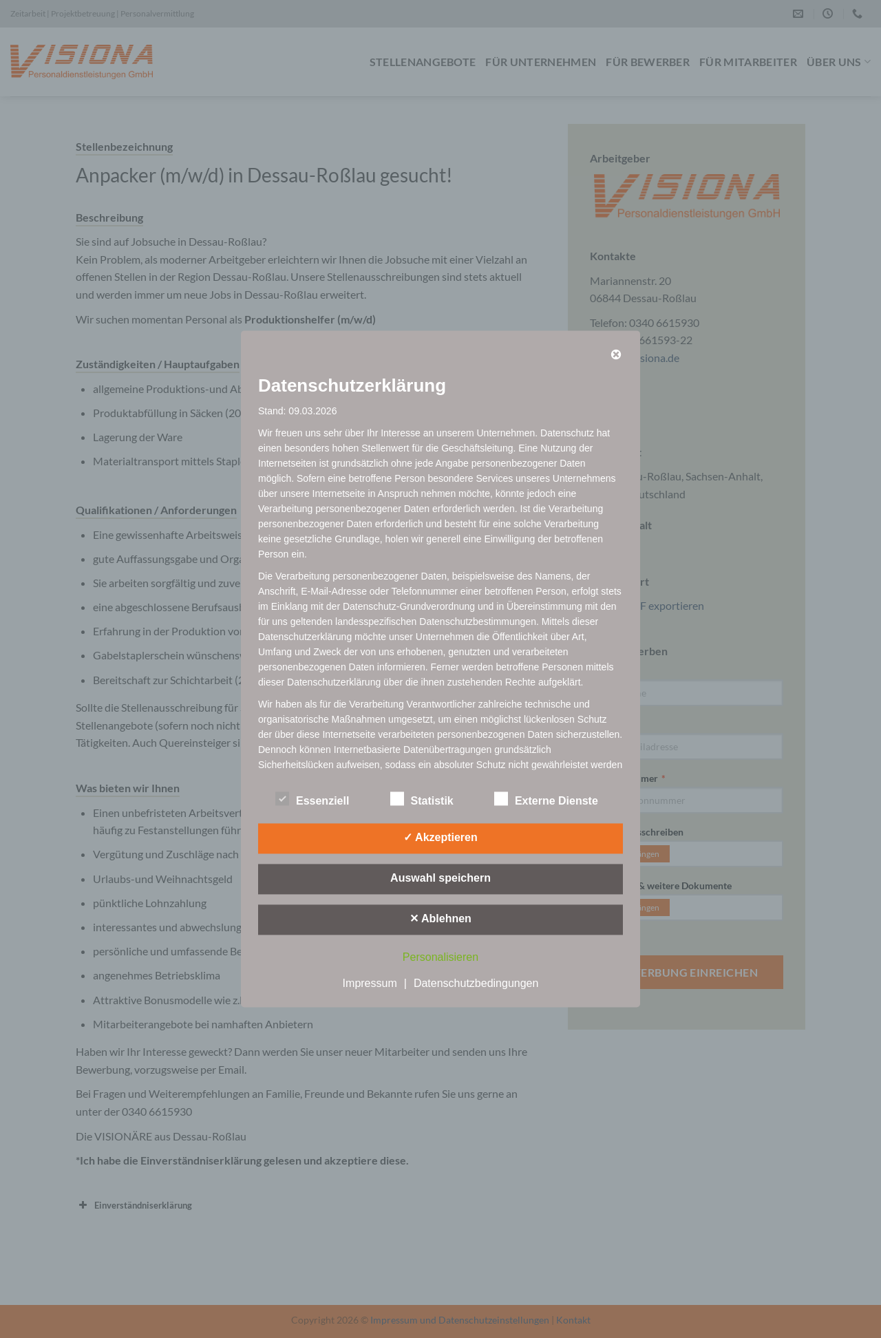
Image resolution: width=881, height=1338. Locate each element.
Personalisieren (440, 958)
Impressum (370, 984)
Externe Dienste (546, 799)
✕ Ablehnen (440, 919)
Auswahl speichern (440, 878)
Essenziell (312, 799)
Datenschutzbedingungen (476, 984)
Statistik (422, 799)
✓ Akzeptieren (440, 838)
